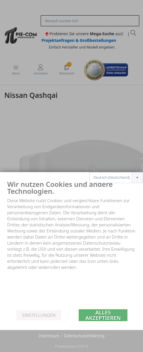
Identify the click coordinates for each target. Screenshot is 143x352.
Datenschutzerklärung (84, 335)
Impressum (48, 335)
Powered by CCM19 (71, 346)
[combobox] (116, 168)
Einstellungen (38, 315)
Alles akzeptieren (103, 315)
